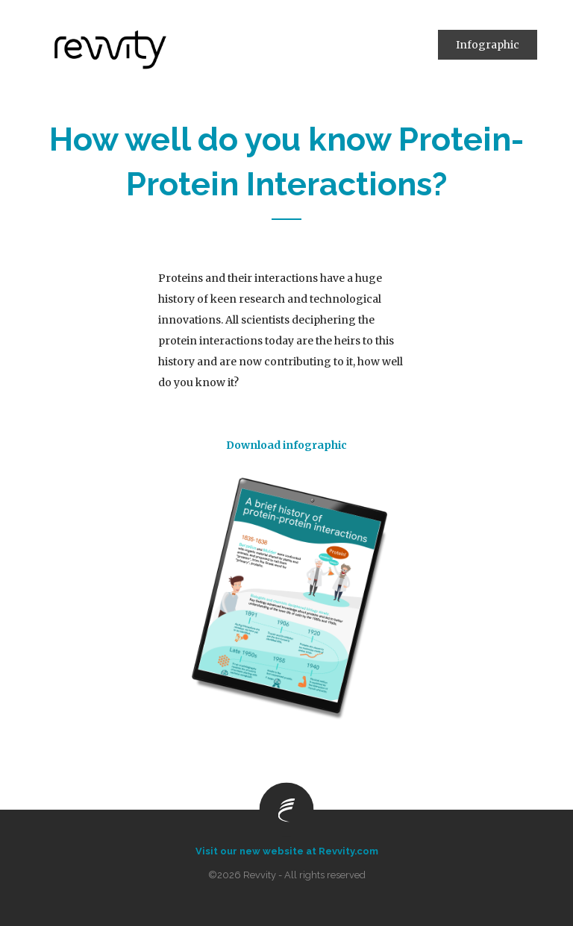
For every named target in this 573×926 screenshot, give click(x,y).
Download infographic (286, 445)
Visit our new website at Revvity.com (286, 851)
